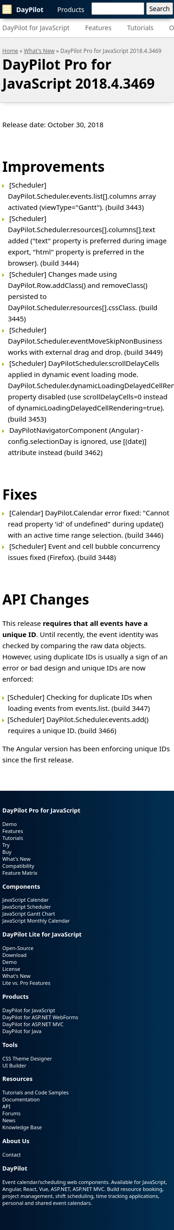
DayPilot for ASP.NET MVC (33, 1024)
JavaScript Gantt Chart (28, 913)
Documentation (20, 1099)
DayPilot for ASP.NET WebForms (40, 1017)
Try (6, 844)
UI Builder (14, 1065)
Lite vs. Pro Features (26, 982)
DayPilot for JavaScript (36, 27)
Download (14, 954)
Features (98, 27)
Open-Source (17, 947)
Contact (11, 1154)
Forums (11, 1113)
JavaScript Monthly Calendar (36, 920)
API (6, 1106)
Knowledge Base (22, 1127)
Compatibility (18, 865)
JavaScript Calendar (25, 899)
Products (71, 9)
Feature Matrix (20, 872)
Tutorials (140, 27)
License (11, 968)
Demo (9, 823)
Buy (7, 851)
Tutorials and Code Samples (35, 1092)
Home (10, 51)
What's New (39, 51)
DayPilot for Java (21, 1031)
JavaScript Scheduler (26, 906)
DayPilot (23, 9)
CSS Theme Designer (27, 1058)
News (8, 1120)
